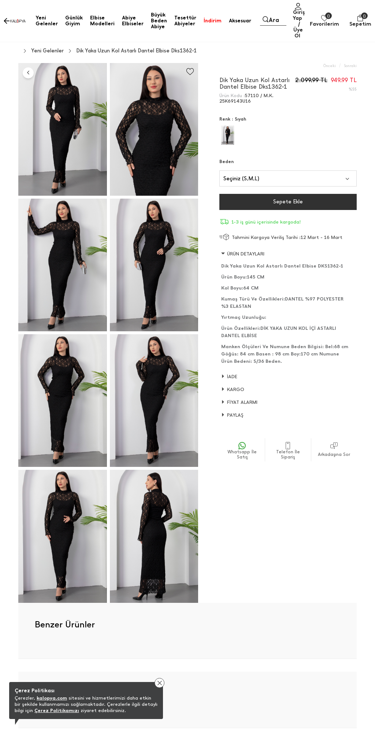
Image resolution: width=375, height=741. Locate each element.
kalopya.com (52, 698)
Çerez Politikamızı (56, 710)
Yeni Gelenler (47, 51)
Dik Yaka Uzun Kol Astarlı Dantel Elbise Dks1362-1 (136, 51)
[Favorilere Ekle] (190, 71)
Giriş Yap (299, 15)
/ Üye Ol (298, 30)
